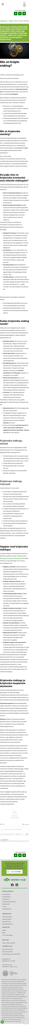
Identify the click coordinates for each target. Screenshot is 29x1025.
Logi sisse (26, 824)
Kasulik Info (3, 21)
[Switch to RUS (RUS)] (25, 6)
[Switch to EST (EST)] (25, 2)
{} (18, 834)
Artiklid (11, 21)
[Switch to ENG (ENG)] (25, 4)
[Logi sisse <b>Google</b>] (14, 872)
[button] (3, 4)
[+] (20, 834)
